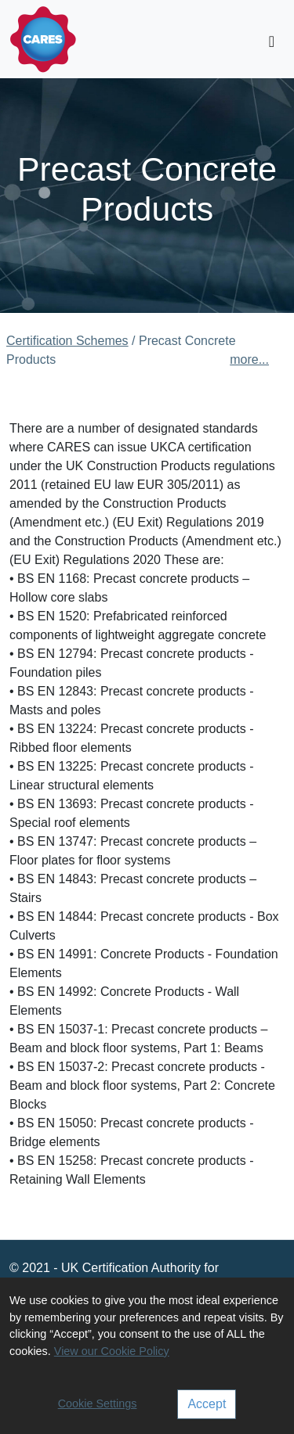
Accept (206, 1404)
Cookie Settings (97, 1403)
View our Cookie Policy (111, 1351)
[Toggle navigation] (272, 41)
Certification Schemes (67, 340)
